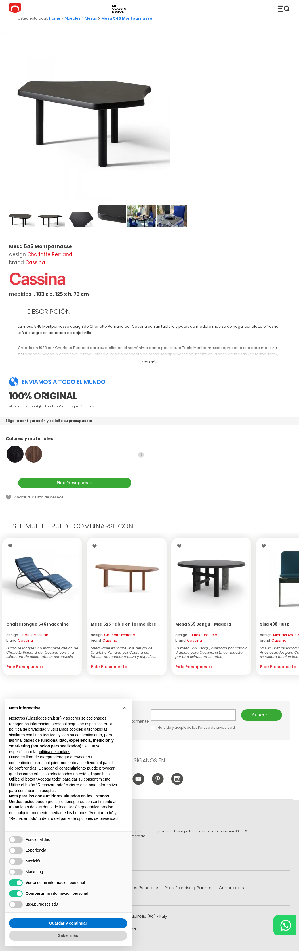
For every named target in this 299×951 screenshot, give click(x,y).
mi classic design (119, 8)
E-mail (193, 715)
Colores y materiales (75, 441)
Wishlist (11, 546)
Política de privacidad (216, 727)
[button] (124, 707)
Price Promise (178, 888)
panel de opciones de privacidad (89, 818)
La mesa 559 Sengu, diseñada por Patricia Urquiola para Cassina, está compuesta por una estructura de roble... (211, 652)
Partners (205, 888)
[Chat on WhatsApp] (284, 925)
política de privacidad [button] (28, 729)
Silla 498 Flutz (274, 624)
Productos (283, 8)
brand (19, 640)
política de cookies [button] (53, 751)
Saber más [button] (68, 935)
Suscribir (261, 715)
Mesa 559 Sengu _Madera (203, 624)
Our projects (231, 888)
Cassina (35, 262)
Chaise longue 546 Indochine (37, 624)
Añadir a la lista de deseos (39, 497)
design (28, 634)
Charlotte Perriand (49, 254)
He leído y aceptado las (193, 727)
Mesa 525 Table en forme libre (123, 624)
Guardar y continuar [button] (68, 923)
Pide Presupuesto (74, 483)
